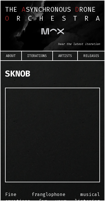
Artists (65, 56)
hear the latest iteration (79, 44)
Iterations (37, 56)
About (11, 56)
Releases (91, 56)
